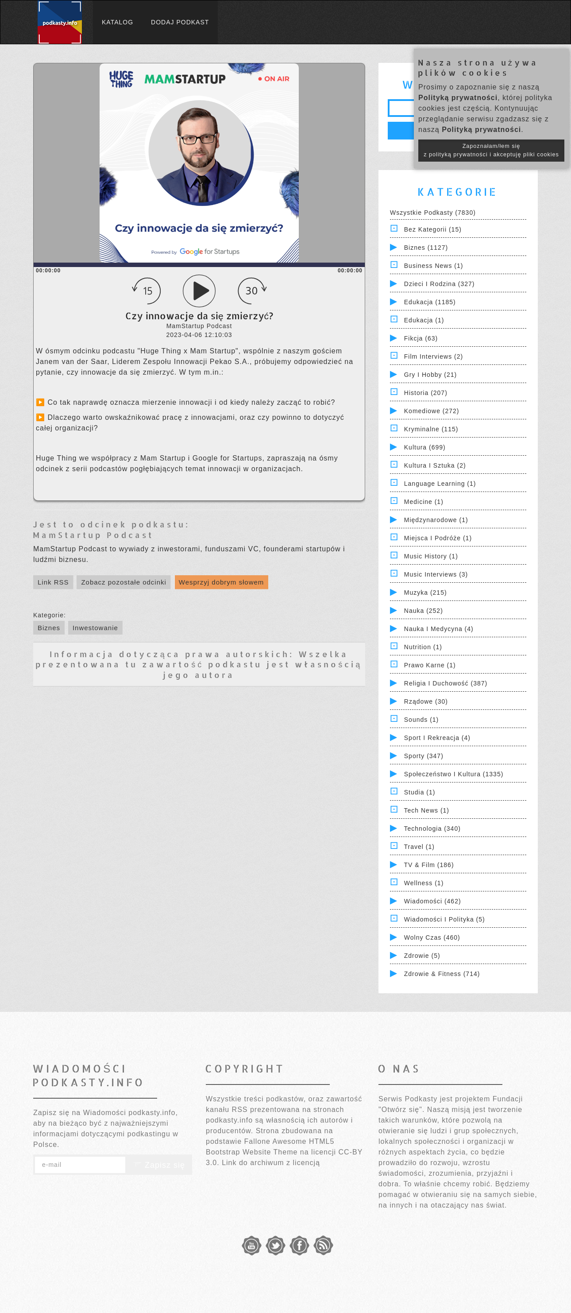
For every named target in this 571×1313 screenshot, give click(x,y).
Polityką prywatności (458, 97)
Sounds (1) (421, 719)
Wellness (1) (424, 883)
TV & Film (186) (429, 864)
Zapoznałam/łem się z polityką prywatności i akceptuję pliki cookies (491, 150)
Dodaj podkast (180, 22)
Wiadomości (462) (432, 901)
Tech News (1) (426, 810)
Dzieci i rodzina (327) (439, 283)
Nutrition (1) (423, 647)
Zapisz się (159, 1165)
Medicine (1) (424, 501)
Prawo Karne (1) (430, 665)
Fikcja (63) (421, 338)
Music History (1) (431, 556)
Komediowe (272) (431, 410)
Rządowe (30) (426, 701)
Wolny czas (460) (432, 937)
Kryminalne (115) (431, 429)
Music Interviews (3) (436, 574)
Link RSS (53, 582)
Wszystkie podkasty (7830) (433, 212)
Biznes (49, 627)
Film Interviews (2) (433, 356)
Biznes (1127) (426, 247)
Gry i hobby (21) (430, 374)
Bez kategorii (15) (433, 229)
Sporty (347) (424, 755)
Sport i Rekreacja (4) (437, 737)
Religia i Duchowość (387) (445, 683)
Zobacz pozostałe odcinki (123, 582)
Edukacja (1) (424, 320)
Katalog (117, 22)
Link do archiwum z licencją (271, 1162)
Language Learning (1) (440, 483)
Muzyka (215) (425, 592)
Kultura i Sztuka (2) (435, 465)
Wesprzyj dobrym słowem (221, 582)
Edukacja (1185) (430, 302)
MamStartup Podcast (93, 535)
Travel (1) (419, 846)
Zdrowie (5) (422, 955)
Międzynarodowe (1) (436, 519)
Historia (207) (426, 392)
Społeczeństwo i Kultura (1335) (454, 774)
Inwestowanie (95, 627)
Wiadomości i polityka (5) (444, 919)
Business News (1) (433, 265)
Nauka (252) (423, 610)
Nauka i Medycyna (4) (439, 628)
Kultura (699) (425, 447)
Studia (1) (420, 792)
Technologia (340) (432, 828)
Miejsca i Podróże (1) (438, 538)
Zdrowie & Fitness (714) (442, 973)
